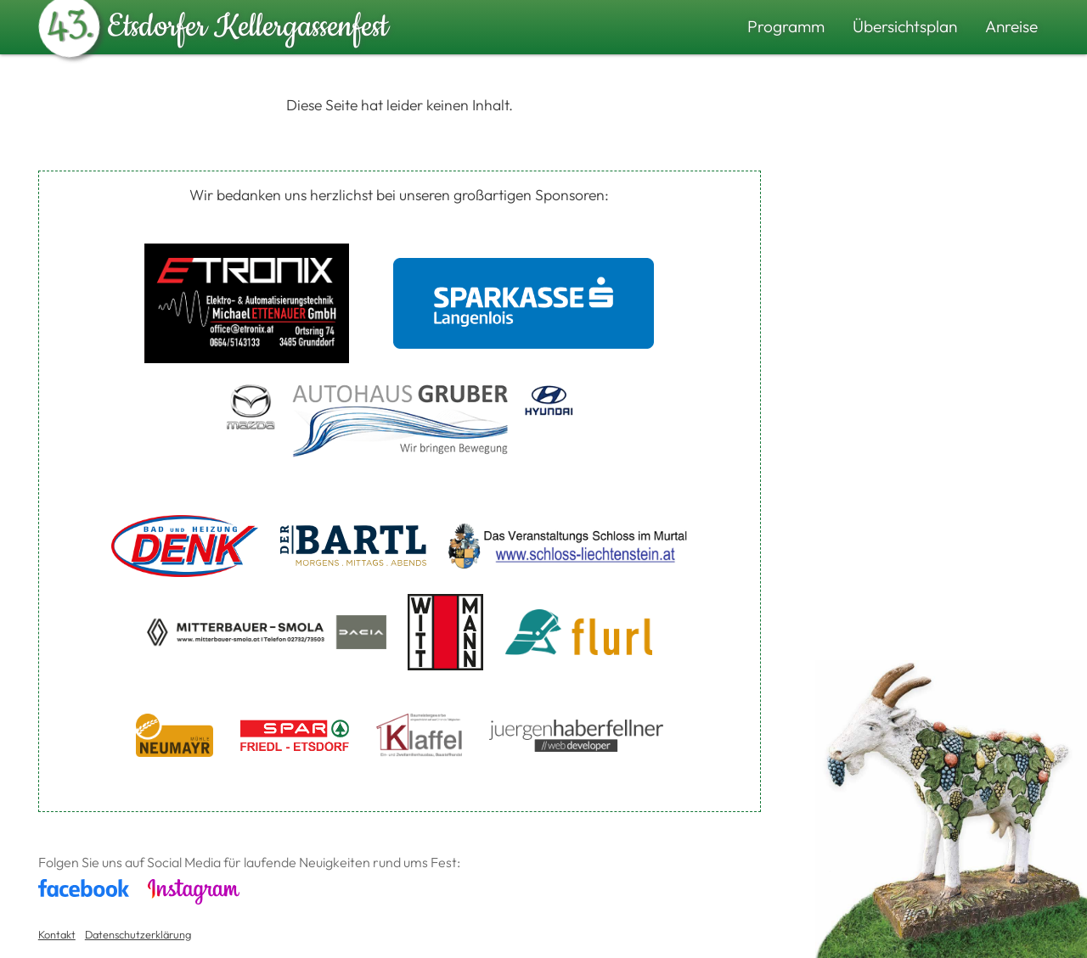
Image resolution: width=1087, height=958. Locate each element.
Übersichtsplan (905, 26)
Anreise (1011, 26)
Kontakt (57, 934)
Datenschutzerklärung (138, 934)
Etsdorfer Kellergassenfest (213, 23)
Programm (786, 26)
